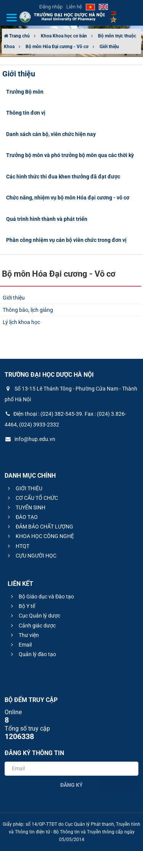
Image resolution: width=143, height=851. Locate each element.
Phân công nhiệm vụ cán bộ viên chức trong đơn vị (66, 240)
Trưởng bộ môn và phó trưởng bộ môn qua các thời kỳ (70, 155)
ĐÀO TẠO (22, 517)
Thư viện (24, 635)
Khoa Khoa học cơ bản (64, 36)
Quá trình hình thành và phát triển (46, 219)
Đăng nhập (51, 7)
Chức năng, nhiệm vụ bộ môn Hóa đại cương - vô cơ (67, 198)
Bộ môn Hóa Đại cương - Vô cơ (57, 46)
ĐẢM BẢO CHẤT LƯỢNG (39, 527)
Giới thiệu (109, 46)
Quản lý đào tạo (32, 654)
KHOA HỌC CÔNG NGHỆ (40, 536)
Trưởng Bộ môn (24, 92)
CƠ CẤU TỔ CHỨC (32, 498)
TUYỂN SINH (25, 507)
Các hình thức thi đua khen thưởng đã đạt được (63, 176)
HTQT (17, 546)
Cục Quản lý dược (34, 616)
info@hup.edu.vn (30, 439)
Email (20, 645)
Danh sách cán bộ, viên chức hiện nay (51, 134)
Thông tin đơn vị (25, 113)
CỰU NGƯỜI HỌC (31, 556)
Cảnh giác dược (32, 625)
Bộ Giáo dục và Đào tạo (41, 596)
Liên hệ (74, 7)
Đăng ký (71, 785)
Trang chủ (17, 36)
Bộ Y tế (22, 606)
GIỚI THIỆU (24, 488)
